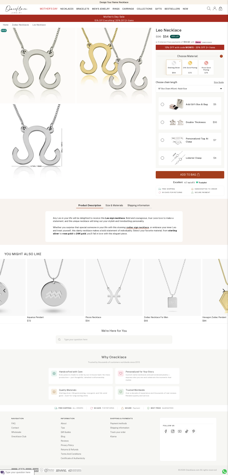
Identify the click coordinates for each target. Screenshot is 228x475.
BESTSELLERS (172, 9)
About (63, 423)
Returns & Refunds (69, 449)
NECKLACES (66, 9)
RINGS (116, 9)
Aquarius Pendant (35, 317)
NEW (185, 9)
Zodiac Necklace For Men (156, 317)
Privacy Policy (67, 445)
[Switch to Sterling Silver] (174, 63)
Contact (15, 428)
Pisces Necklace (93, 317)
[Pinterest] (193, 431)
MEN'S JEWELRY (101, 9)
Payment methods (118, 423)
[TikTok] (186, 431)
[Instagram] (173, 431)
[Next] (223, 290)
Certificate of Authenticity (73, 458)
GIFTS (158, 9)
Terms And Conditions (71, 454)
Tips (63, 428)
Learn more (207, 42)
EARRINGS (128, 9)
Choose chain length (166, 82)
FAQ (13, 423)
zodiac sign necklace (137, 227)
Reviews (65, 441)
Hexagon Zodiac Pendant (214, 317)
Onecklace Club (18, 436)
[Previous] (4, 290)
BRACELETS (82, 9)
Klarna (113, 436)
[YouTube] (179, 431)
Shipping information (119, 428)
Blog (63, 436)
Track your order (118, 432)
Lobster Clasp (194, 158)
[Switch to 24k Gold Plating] (190, 63)
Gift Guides (66, 432)
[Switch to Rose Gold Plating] (206, 63)
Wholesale (16, 432)
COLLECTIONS (144, 9)
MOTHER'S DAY (48, 8)
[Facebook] (166, 431)
